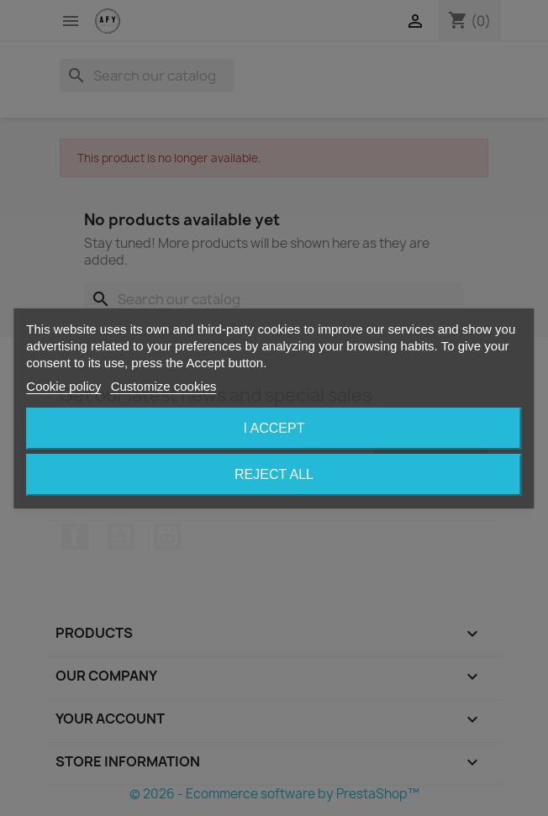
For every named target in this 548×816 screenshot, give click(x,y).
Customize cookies (164, 386)
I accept (274, 428)
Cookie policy (63, 386)
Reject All (274, 474)
